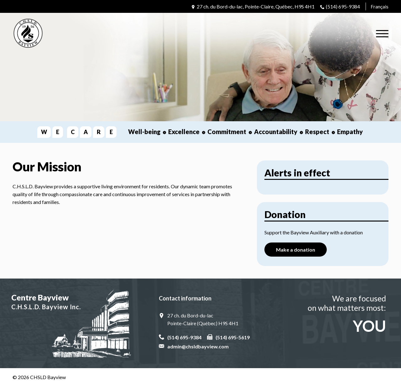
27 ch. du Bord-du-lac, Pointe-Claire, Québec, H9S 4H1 (256, 6)
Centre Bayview (72, 302)
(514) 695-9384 (343, 6)
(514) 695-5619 (233, 337)
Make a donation (295, 250)
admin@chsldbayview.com (198, 346)
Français (379, 6)
